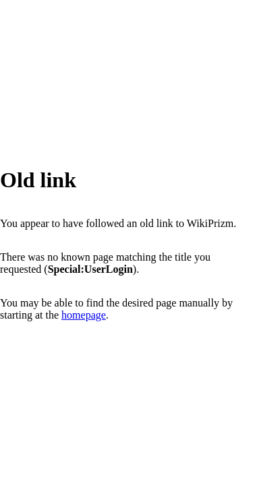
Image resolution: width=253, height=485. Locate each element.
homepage (83, 315)
